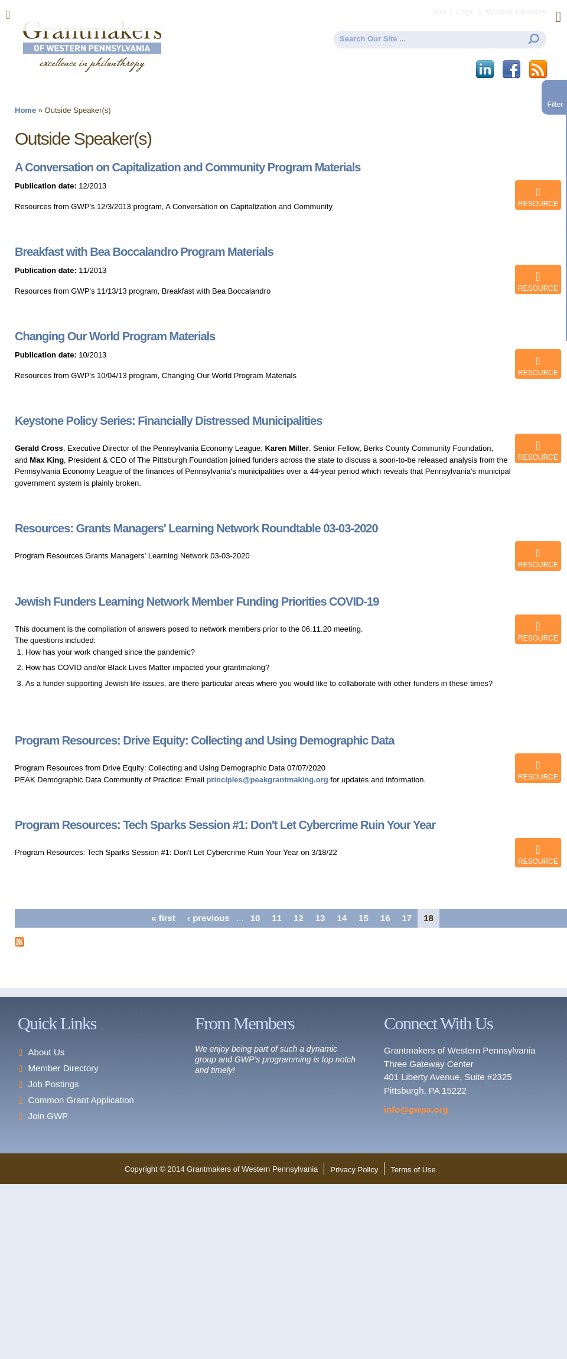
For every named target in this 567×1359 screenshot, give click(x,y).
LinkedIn (485, 69)
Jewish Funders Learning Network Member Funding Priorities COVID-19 (197, 601)
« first (163, 918)
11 (277, 918)
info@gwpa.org (416, 1109)
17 (407, 918)
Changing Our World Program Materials (115, 336)
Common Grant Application (81, 1100)
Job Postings (53, 1084)
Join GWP (48, 1116)
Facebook (512, 69)
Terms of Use (413, 1169)
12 (299, 918)
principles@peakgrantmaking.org (267, 779)
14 (342, 918)
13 (320, 918)
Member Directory (63, 1068)
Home (25, 110)
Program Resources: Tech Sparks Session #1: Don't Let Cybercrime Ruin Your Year (225, 824)
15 (364, 918)
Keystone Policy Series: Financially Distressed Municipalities (168, 420)
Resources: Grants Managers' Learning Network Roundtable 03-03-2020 (196, 528)
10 (255, 918)
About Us (46, 1052)
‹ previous (208, 918)
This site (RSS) (539, 69)
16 (385, 918)
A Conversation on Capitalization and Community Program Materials (187, 167)
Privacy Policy (354, 1169)
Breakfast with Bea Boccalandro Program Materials (144, 251)
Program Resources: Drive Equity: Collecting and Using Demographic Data (204, 740)
